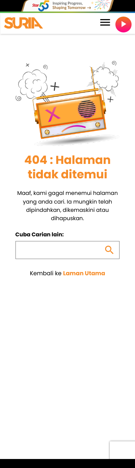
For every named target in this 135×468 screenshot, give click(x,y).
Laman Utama (84, 273)
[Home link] (24, 23)
